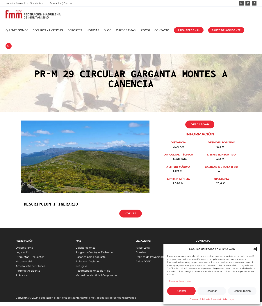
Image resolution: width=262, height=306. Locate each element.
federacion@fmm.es (61, 3)
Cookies (194, 299)
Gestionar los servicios (180, 281)
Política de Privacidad (210, 299)
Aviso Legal (228, 299)
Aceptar (181, 290)
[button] (254, 249)
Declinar (212, 290)
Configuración (242, 290)
